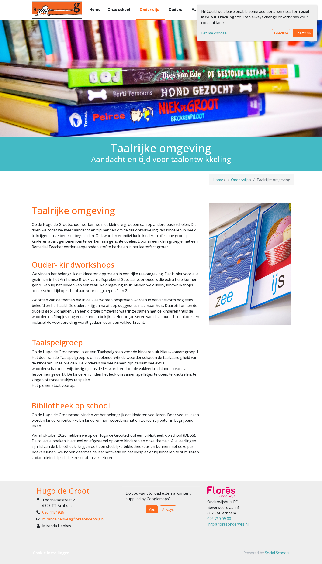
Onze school (119, 9)
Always (168, 509)
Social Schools (277, 552)
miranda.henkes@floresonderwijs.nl (73, 519)
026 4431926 (53, 512)
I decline (281, 33)
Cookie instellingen (51, 552)
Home (94, 9)
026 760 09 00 (219, 518)
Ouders (176, 9)
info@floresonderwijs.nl (228, 524)
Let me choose (214, 33)
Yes (152, 509)
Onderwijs (150, 9)
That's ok (303, 33)
